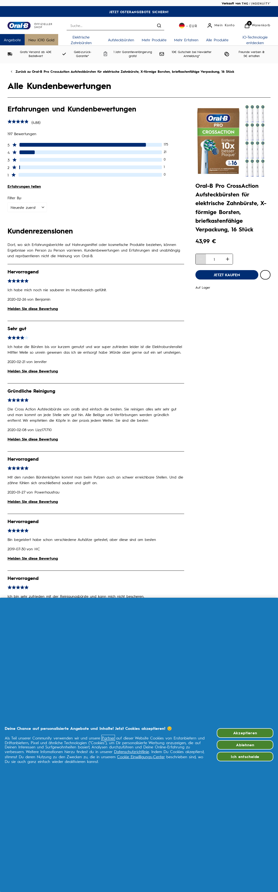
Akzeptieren (245, 732)
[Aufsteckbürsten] (121, 39)
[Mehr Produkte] (154, 39)
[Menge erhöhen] (227, 259)
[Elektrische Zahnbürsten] (81, 39)
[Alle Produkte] (217, 39)
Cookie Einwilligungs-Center (141, 756)
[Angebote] (12, 39)
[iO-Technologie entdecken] (255, 39)
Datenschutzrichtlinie (131, 751)
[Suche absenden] (159, 25)
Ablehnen (245, 744)
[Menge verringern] (201, 259)
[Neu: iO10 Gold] (41, 39)
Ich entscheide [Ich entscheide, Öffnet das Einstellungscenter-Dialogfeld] (245, 756)
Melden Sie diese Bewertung (33, 308)
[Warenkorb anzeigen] (257, 25)
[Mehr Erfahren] (186, 39)
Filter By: (15, 197)
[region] (139, 745)
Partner (108, 737)
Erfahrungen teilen (24, 186)
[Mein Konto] (221, 25)
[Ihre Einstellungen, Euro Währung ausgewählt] (188, 25)
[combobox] (115, 25)
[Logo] (30, 25)
